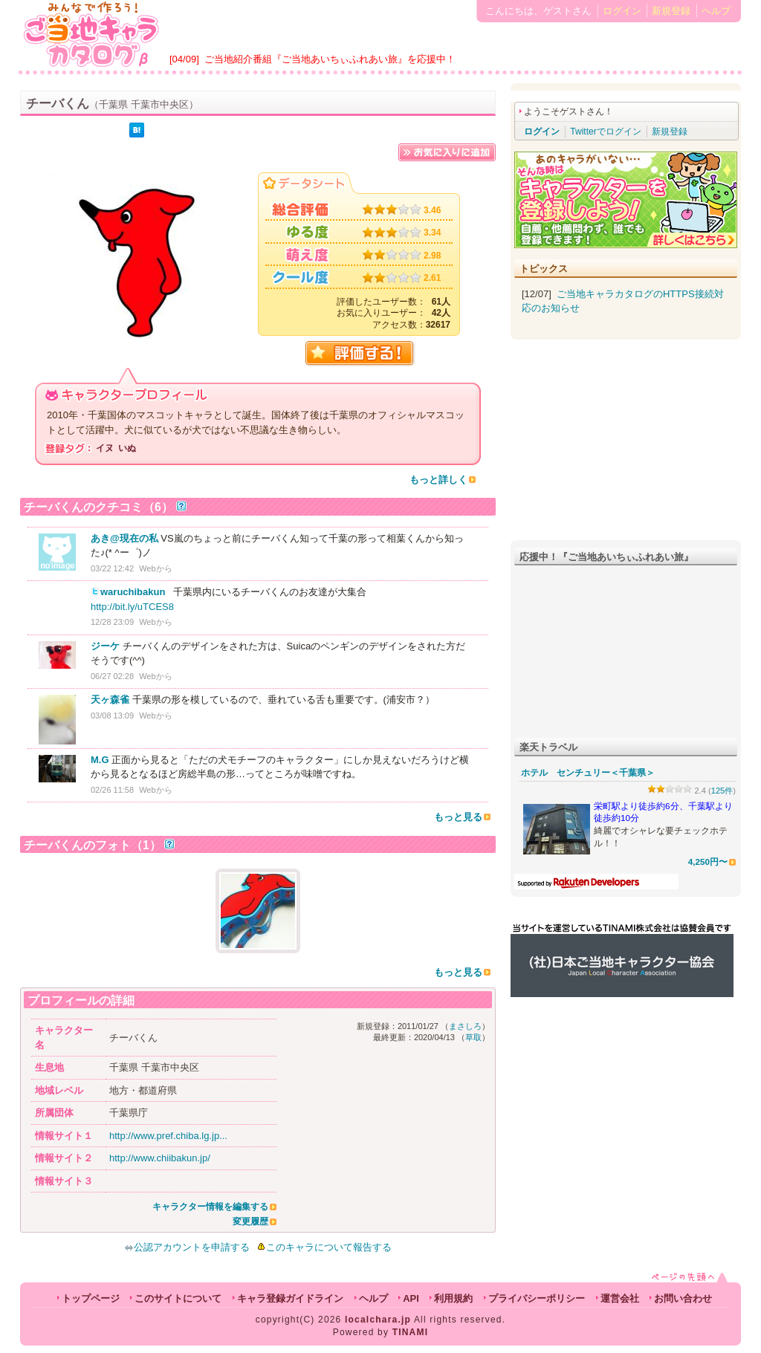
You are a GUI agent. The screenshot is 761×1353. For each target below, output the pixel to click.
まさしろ (465, 1026)
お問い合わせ (683, 1298)
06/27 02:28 (112, 676)
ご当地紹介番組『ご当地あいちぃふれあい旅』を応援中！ (330, 59)
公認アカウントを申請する (187, 1247)
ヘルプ (716, 10)
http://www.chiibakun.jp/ (159, 1158)
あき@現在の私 (124, 538)
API (411, 1298)
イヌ (105, 448)
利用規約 (453, 1298)
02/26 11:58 (112, 789)
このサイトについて (178, 1298)
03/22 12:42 (112, 568)
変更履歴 (250, 1221)
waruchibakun (132, 591)
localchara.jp (378, 1319)
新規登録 (671, 10)
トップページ (91, 1298)
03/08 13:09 (112, 715)
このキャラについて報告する (329, 1247)
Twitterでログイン (605, 131)
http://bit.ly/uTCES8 (132, 606)
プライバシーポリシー (536, 1298)
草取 (473, 1037)
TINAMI (410, 1332)
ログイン (622, 10)
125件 (722, 790)
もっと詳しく (438, 479)
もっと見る (458, 816)
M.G (100, 759)
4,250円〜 (708, 861)
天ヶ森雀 (110, 699)
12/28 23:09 (112, 621)
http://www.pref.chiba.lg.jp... (168, 1135)
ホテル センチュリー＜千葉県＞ (588, 773)
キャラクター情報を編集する (210, 1206)
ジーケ (105, 646)
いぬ (127, 448)
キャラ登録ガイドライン (290, 1298)
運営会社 (619, 1298)
